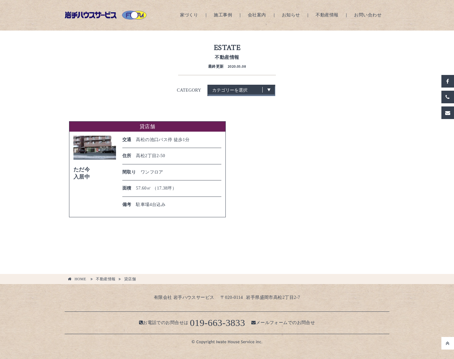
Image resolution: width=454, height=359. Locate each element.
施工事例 (223, 15)
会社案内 (257, 15)
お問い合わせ (367, 15)
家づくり (189, 15)
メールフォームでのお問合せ (283, 322)
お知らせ (291, 15)
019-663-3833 (217, 322)
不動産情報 (327, 15)
